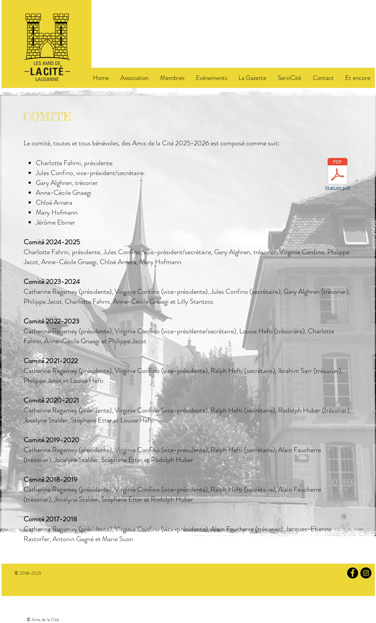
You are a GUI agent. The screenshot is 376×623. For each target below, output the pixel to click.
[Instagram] (365, 572)
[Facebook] (352, 572)
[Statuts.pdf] (337, 175)
